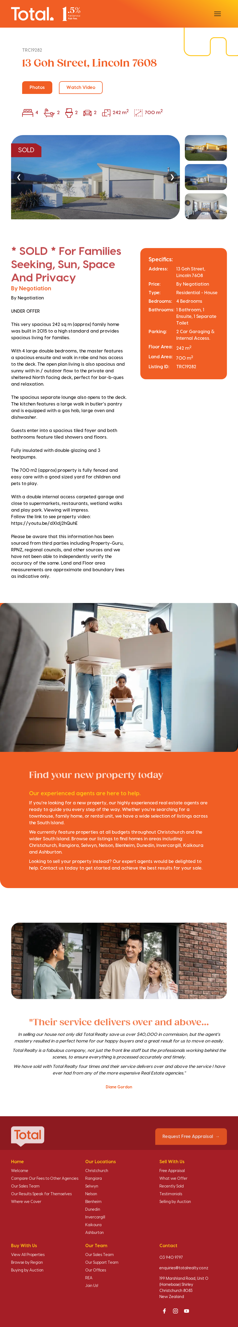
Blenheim (93, 1202)
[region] (119, 177)
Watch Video (80, 87)
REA (88, 1278)
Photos (37, 87)
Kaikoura (93, 1225)
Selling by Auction (175, 1202)
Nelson (91, 1194)
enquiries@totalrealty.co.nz (183, 1268)
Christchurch (96, 1171)
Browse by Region (27, 1263)
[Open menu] (217, 14)
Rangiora (93, 1179)
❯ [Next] (172, 176)
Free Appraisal (172, 1171)
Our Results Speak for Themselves (41, 1194)
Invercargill (95, 1217)
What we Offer (173, 1179)
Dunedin (92, 1210)
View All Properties (28, 1255)
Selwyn (91, 1186)
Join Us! (91, 1286)
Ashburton (94, 1233)
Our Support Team (101, 1263)
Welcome (19, 1171)
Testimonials (170, 1194)
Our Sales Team (25, 1186)
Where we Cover (26, 1202)
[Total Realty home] (45, 14)
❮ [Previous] (18, 176)
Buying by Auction (27, 1270)
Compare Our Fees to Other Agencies (44, 1179)
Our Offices (95, 1270)
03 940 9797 (171, 1258)
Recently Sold (171, 1186)
